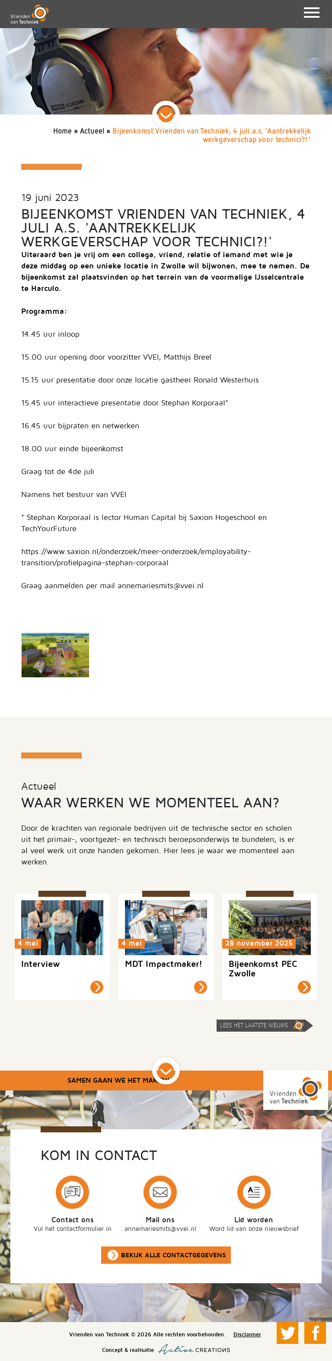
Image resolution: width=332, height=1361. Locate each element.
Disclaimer (247, 1335)
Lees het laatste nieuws (254, 1026)
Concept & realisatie (166, 1349)
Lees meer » (96, 987)
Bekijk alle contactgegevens (173, 1255)
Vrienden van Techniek (29, 14)
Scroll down (166, 114)
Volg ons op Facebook (315, 1333)
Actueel (92, 131)
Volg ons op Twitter (287, 1333)
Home (62, 131)
